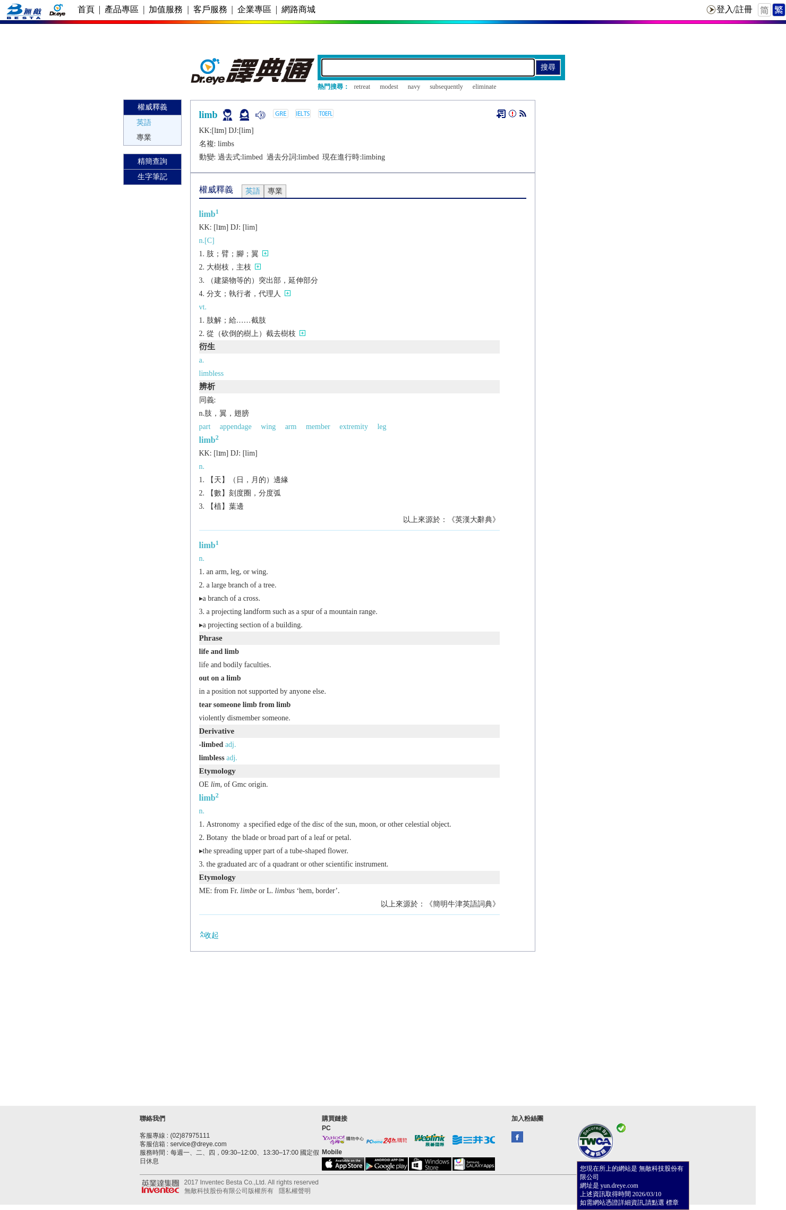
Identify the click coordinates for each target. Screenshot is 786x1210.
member (318, 427)
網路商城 (298, 9)
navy (414, 86)
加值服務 (165, 9)
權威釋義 (152, 107)
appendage (236, 427)
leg (381, 427)
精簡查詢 (152, 161)
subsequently (446, 86)
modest (389, 86)
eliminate (485, 86)
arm (291, 427)
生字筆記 (152, 177)
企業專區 (254, 9)
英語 (143, 123)
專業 (143, 137)
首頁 (86, 9)
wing (268, 427)
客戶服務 (210, 9)
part (205, 427)
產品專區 (121, 9)
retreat (362, 86)
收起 (209, 934)
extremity (353, 427)
